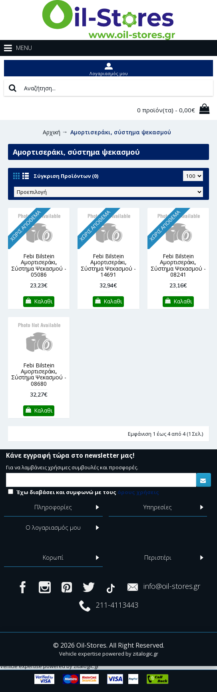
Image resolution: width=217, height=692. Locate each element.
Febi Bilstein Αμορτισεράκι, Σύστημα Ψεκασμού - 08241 (178, 265)
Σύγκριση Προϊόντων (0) (66, 175)
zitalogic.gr (145, 653)
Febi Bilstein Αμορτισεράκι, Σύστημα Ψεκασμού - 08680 (38, 374)
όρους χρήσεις (138, 492)
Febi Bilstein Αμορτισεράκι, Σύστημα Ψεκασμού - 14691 (108, 265)
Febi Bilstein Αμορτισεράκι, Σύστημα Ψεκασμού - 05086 (38, 265)
